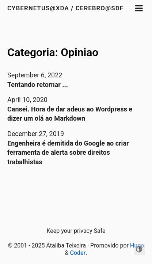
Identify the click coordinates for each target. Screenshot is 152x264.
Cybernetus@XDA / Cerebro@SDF (65, 8)
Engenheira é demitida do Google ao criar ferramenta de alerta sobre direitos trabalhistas (68, 152)
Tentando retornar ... (37, 84)
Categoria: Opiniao (52, 52)
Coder (78, 252)
